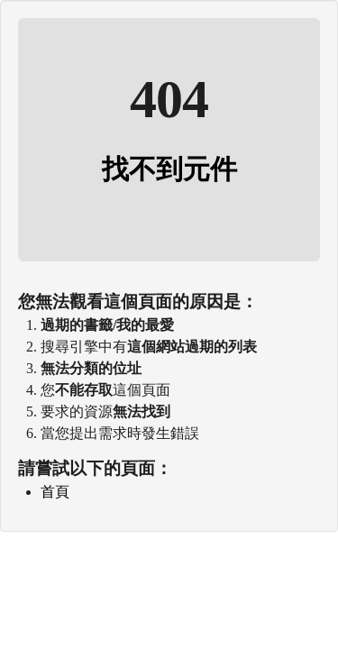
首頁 (55, 491)
